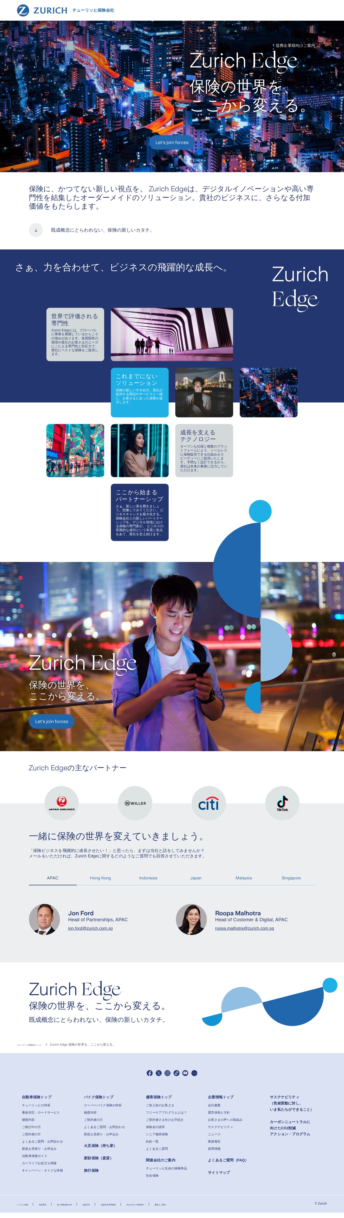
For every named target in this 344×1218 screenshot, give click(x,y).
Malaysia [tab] (244, 878)
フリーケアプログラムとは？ (166, 1118)
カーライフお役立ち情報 (39, 1168)
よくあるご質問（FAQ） (228, 1165)
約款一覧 (152, 1147)
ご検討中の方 (31, 1132)
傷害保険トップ (158, 1102)
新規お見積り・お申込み (39, 1154)
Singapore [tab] (291, 878)
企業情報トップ (220, 1102)
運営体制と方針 (219, 1118)
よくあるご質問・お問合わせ (42, 1147)
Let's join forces (172, 142)
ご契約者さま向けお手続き (165, 1125)
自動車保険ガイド (34, 1161)
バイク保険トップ (98, 1102)
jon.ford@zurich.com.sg (90, 928)
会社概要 (214, 1111)
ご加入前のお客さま (160, 1111)
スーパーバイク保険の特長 (103, 1111)
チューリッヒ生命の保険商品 (166, 1173)
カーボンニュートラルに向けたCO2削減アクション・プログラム (290, 1133)
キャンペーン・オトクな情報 (42, 1176)
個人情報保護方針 (82, 1209)
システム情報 (26, 1209)
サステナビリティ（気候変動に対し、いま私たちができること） (292, 1108)
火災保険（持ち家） (100, 1151)
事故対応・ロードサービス (41, 1118)
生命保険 (152, 1181)
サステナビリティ (220, 1132)
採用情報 (214, 1154)
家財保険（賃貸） (98, 1163)
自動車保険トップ (36, 1102)
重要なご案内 (215, 1209)
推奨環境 (53, 1209)
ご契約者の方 (31, 1139)
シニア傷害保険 (157, 1139)
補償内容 (28, 1125)
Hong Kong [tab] (100, 878)
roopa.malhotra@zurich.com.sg (244, 928)
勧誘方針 (112, 1209)
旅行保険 (91, 1176)
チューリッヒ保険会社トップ (37, 1044)
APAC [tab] (52, 878)
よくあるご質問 (157, 1154)
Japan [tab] (195, 878)
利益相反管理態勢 (142, 1209)
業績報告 (214, 1147)
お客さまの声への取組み (225, 1125)
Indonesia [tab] (148, 878)
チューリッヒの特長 (36, 1111)
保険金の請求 (155, 1132)
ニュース (214, 1139)
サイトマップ (219, 1178)
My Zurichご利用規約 (180, 1209)
